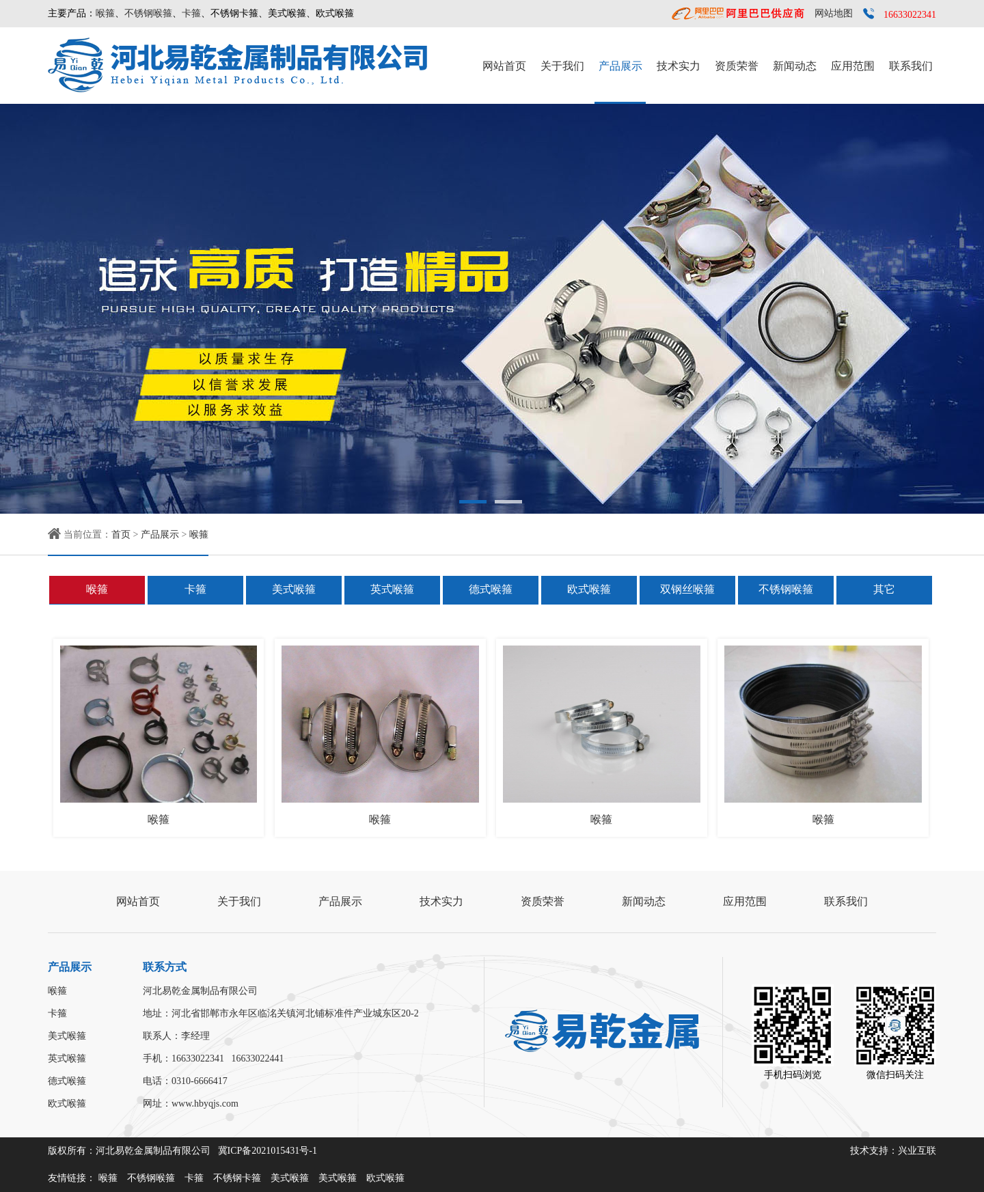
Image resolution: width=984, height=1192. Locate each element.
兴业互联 (917, 1151)
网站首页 (504, 66)
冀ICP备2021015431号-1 (267, 1151)
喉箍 (105, 13)
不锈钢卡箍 (237, 1178)
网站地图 (834, 13)
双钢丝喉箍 (687, 589)
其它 (884, 589)
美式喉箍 (294, 589)
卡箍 (191, 13)
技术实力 (678, 66)
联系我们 (911, 66)
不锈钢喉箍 (148, 13)
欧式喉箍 (589, 589)
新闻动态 (795, 66)
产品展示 (620, 66)
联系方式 (165, 967)
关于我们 (562, 66)
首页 (121, 534)
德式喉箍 (490, 589)
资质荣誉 (736, 66)
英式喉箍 (392, 589)
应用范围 (853, 66)
